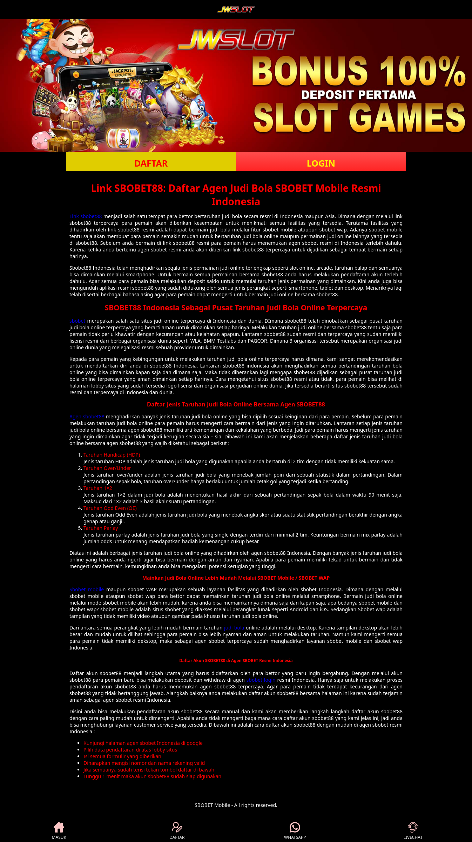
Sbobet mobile (86, 589)
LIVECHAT (413, 831)
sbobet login (261, 679)
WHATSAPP (295, 831)
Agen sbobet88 (86, 416)
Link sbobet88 (85, 216)
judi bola (234, 627)
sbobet (77, 320)
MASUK (59, 831)
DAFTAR (151, 163)
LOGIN (321, 163)
